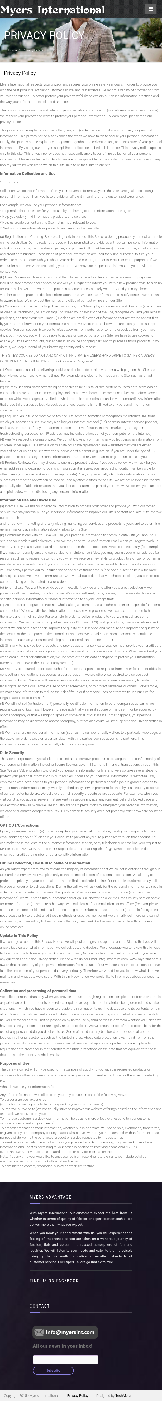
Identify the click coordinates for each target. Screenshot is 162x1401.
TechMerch (123, 1396)
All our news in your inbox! (63, 1346)
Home (12, 50)
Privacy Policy (77, 1396)
